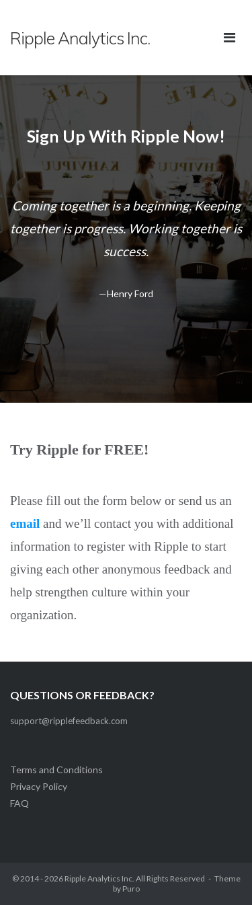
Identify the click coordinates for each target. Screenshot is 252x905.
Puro (131, 888)
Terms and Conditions (56, 769)
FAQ (19, 803)
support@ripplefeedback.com (69, 720)
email (25, 523)
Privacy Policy (38, 786)
